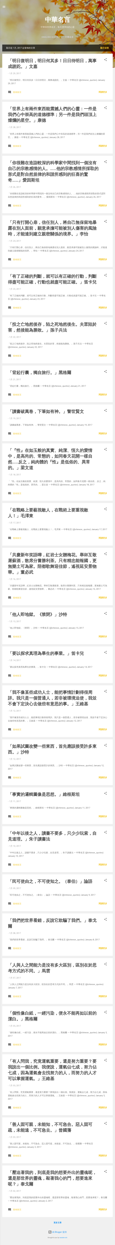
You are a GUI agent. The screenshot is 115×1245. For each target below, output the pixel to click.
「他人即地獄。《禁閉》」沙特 (37, 614)
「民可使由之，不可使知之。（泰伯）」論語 (50, 881)
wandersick (63, 1238)
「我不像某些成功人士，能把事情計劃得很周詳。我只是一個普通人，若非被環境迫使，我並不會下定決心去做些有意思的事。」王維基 (52, 698)
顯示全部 (104, 48)
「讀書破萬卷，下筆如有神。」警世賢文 (46, 411)
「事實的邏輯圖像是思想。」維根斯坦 (44, 794)
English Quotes (51, 37)
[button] (105, 60)
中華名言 (57, 19)
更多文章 (58, 1222)
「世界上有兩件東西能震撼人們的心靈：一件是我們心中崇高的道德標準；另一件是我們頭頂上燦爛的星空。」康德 (52, 114)
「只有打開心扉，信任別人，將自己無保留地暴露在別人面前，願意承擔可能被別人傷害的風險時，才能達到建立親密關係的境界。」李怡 (52, 228)
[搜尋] (111, 7)
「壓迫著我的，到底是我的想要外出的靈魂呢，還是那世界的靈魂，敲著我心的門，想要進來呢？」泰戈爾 (52, 1178)
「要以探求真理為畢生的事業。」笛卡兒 (46, 653)
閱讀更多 (103, 92)
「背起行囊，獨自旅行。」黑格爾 (39, 372)
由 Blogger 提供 (57, 1232)
